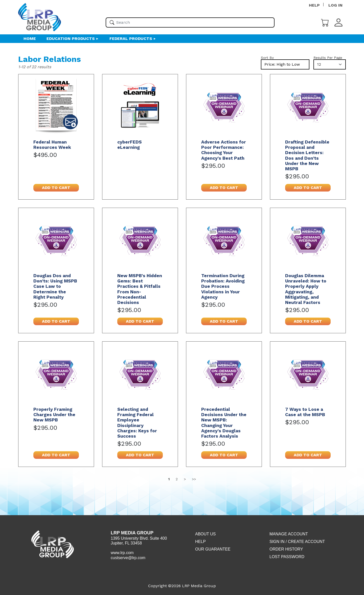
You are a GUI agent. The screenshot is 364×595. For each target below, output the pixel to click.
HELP (314, 5)
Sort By (267, 58)
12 (319, 64)
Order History (286, 549)
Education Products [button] (71, 38)
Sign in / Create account (297, 541)
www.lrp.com (122, 553)
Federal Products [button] (130, 38)
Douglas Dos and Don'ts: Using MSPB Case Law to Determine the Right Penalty (55, 286)
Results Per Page (327, 58)
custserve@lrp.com (128, 558)
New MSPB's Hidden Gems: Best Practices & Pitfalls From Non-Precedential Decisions (139, 289)
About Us (205, 534)
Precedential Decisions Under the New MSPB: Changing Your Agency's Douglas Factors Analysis (223, 423)
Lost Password (286, 557)
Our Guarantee (213, 549)
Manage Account (288, 534)
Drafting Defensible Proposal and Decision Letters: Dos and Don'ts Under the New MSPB (307, 155)
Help (200, 541)
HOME (30, 38)
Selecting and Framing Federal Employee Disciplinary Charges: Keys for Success (137, 423)
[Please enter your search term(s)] (190, 22)
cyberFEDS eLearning (129, 144)
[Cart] (325, 22)
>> (194, 479)
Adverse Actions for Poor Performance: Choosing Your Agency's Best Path (223, 149)
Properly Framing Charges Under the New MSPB (54, 414)
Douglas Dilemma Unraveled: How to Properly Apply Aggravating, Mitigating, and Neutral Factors (305, 289)
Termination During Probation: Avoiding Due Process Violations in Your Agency (223, 286)
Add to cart (56, 187)
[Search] (112, 22)
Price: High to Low (282, 64)
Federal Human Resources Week (52, 144)
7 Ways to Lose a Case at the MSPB (305, 412)
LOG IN (335, 5)
